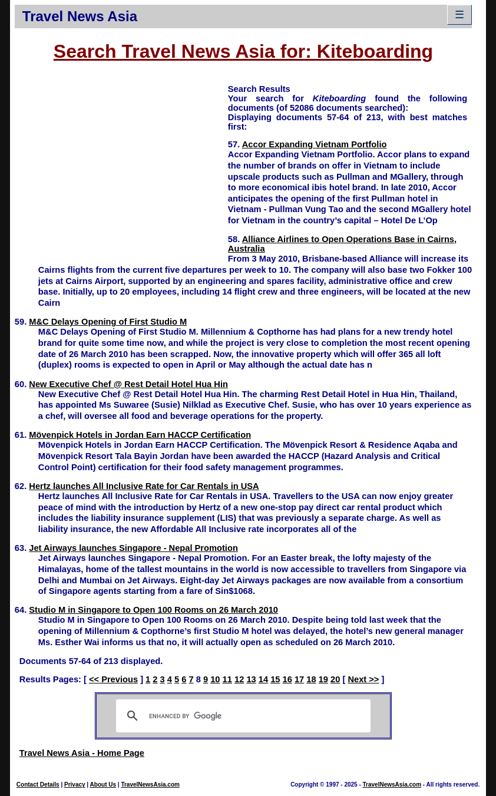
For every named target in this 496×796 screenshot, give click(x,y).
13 (251, 679)
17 (299, 679)
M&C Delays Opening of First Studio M (108, 321)
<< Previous (113, 679)
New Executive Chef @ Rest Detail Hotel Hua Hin (128, 384)
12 (239, 679)
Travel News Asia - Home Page (81, 753)
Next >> (363, 679)
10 (215, 679)
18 (311, 679)
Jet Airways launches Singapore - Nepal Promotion (133, 548)
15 (275, 679)
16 (287, 679)
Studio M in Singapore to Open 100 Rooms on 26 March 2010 (153, 610)
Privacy (74, 784)
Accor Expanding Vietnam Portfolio (314, 144)
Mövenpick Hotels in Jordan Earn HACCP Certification (140, 435)
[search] (242, 716)
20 (335, 679)
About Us (103, 784)
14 (263, 679)
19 (323, 679)
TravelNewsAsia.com (150, 784)
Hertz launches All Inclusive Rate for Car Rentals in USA (144, 486)
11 (227, 679)
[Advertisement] (121, 165)
